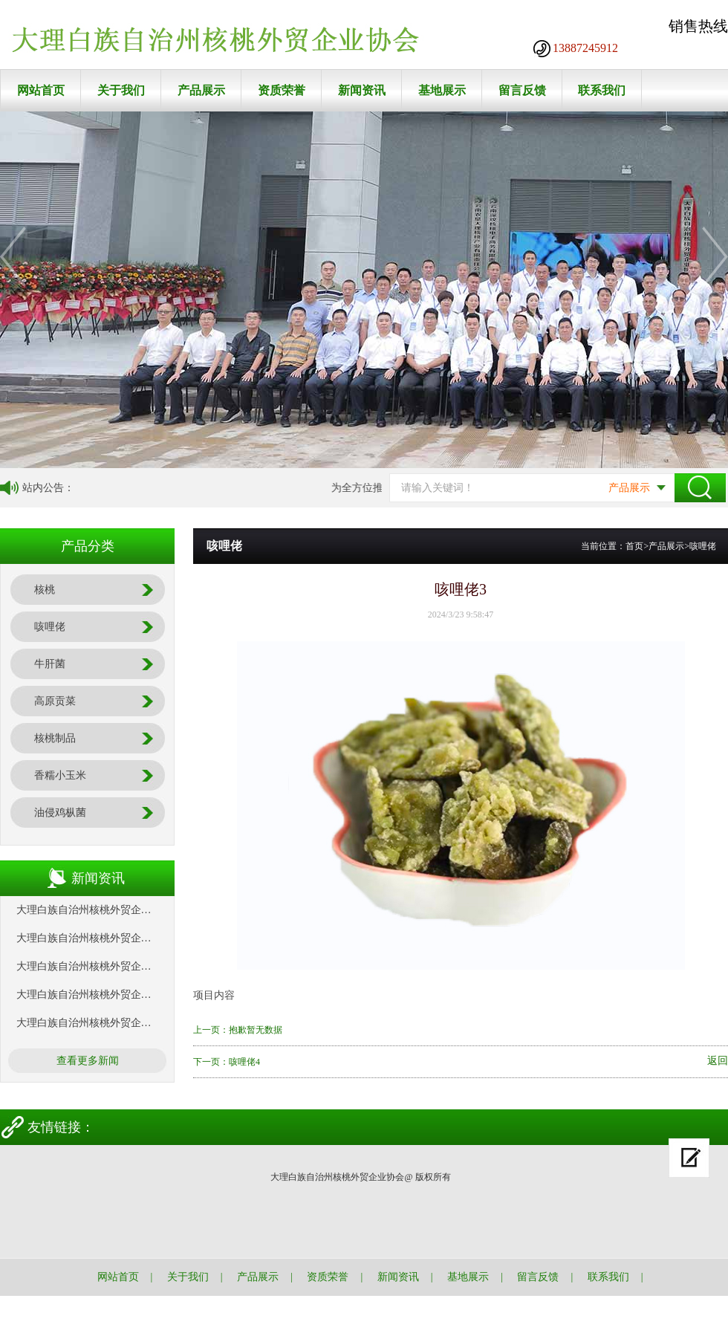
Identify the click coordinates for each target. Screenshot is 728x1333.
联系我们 (601, 90)
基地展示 (442, 90)
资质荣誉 (281, 90)
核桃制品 (55, 738)
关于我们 (121, 90)
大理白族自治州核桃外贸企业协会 (94, 909)
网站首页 (41, 90)
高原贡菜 (55, 701)
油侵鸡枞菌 (60, 812)
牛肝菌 (49, 663)
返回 (717, 1061)
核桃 (44, 589)
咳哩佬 (49, 626)
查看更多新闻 (87, 1060)
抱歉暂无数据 (255, 1030)
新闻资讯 (362, 90)
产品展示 (201, 90)
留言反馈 (522, 90)
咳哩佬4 (244, 1062)
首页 (634, 546)
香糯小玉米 (60, 775)
